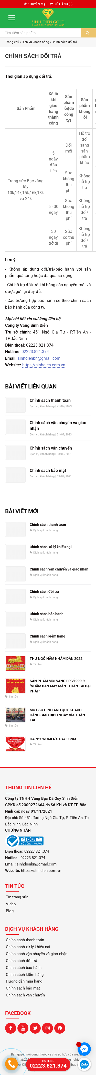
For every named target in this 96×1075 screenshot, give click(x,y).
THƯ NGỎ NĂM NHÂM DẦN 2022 (56, 659)
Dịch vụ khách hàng (35, 42)
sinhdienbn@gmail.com (39, 358)
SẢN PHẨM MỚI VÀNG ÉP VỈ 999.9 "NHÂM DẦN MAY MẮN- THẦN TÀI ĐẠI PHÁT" (60, 686)
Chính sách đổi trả (64, 42)
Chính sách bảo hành (46, 614)
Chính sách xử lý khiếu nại (51, 547)
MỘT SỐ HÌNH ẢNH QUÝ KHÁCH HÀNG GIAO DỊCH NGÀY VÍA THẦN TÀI (57, 715)
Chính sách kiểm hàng (47, 636)
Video (11, 904)
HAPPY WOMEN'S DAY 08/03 (53, 739)
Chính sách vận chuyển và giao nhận (58, 425)
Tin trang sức (17, 897)
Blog (10, 911)
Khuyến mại (35, 4)
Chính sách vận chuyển (51, 448)
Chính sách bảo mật (48, 470)
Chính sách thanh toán (50, 400)
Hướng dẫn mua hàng (24, 981)
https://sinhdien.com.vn (43, 365)
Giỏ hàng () (61, 4)
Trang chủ (12, 42)
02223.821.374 (34, 351)
